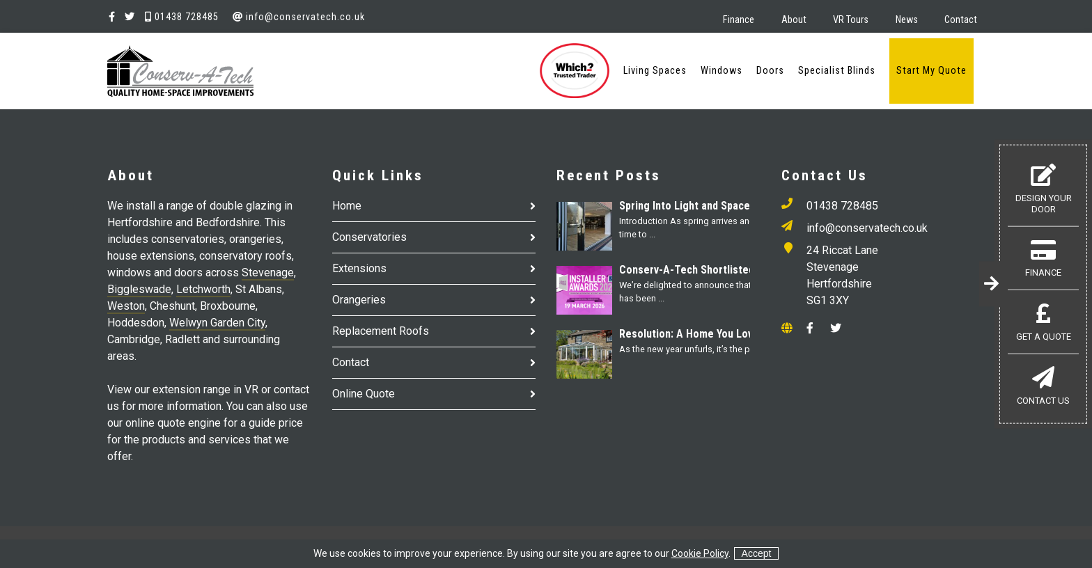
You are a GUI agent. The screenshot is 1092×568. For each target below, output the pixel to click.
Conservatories (369, 237)
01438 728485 (182, 17)
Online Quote (363, 393)
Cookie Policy (699, 553)
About (793, 20)
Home (346, 205)
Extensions (359, 268)
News (907, 20)
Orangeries (359, 299)
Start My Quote (931, 71)
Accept (757, 553)
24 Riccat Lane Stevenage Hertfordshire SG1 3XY (842, 275)
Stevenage (268, 272)
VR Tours (850, 20)
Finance (738, 20)
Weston (126, 306)
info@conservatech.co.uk (299, 17)
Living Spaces (655, 71)
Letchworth (203, 289)
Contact (960, 20)
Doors (770, 71)
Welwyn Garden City (217, 322)
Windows (721, 71)
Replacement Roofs (380, 331)
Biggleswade (139, 289)
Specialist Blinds (836, 71)
